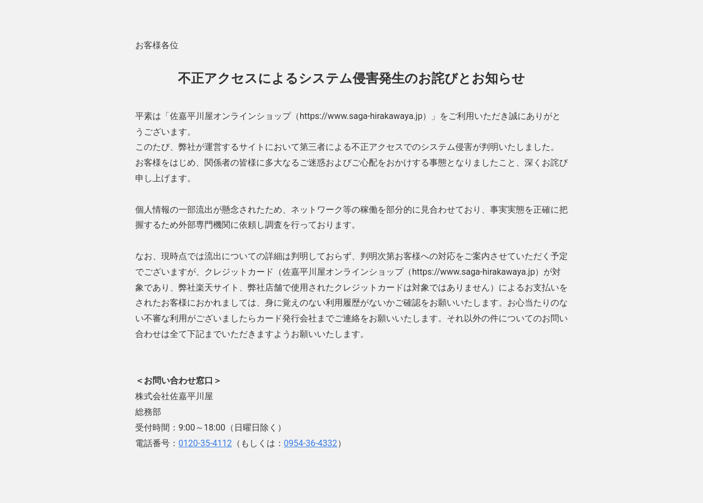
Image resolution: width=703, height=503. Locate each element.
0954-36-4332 (310, 443)
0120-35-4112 (205, 443)
